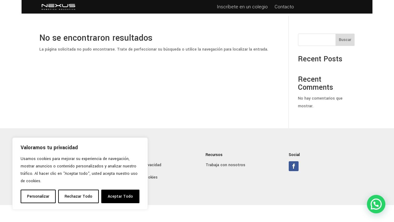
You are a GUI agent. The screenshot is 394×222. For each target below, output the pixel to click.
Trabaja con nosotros (225, 165)
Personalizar (38, 196)
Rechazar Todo (78, 196)
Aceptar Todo (120, 196)
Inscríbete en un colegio (242, 7)
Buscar (345, 40)
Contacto (284, 7)
